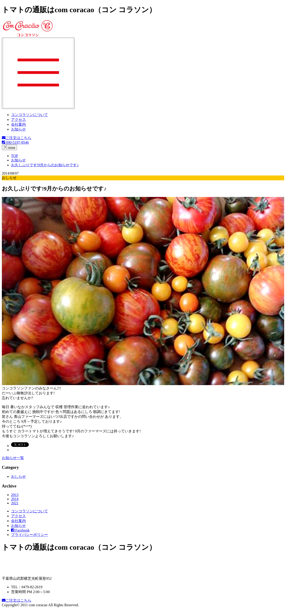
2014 (14, 499)
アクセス (18, 120)
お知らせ (18, 129)
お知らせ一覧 (13, 458)
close (9, 147)
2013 (14, 495)
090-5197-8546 (15, 142)
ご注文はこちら (16, 138)
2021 (14, 503)
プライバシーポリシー (29, 535)
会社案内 (18, 124)
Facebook (20, 530)
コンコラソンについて (29, 115)
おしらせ (18, 476)
